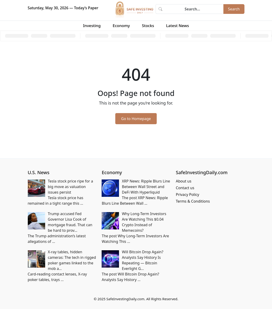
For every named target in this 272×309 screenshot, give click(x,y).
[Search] (194, 9)
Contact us (185, 187)
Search (234, 9)
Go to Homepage (136, 118)
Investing (92, 25)
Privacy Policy (187, 194)
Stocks (148, 25)
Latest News (177, 25)
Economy (121, 25)
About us (183, 181)
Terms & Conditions (193, 201)
